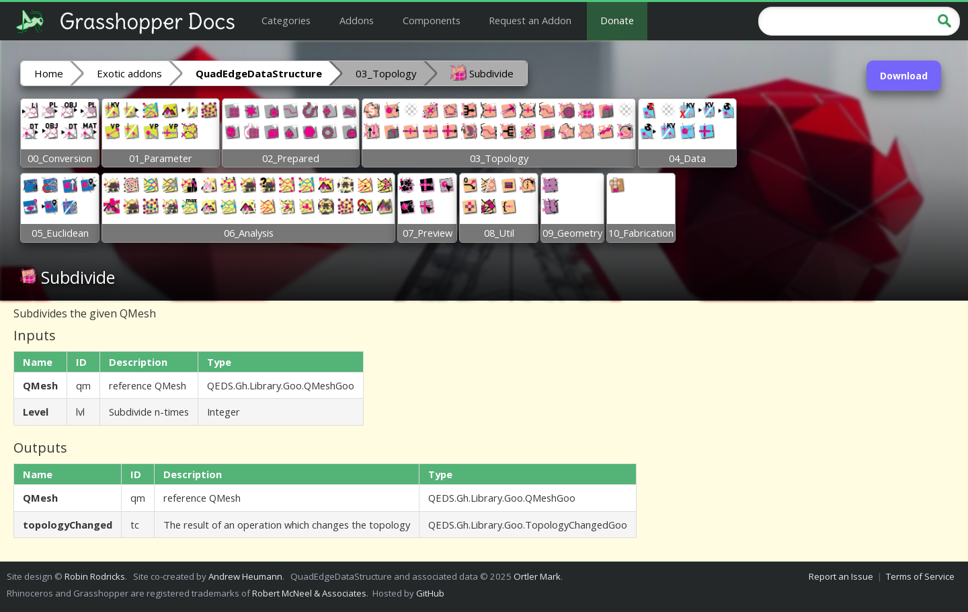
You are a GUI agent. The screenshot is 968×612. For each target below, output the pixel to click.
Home (48, 73)
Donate (617, 20)
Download (904, 75)
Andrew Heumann (245, 576)
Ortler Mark (537, 576)
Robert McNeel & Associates (309, 593)
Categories (286, 20)
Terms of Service (920, 576)
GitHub (430, 593)
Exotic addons (129, 73)
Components (431, 20)
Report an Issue (841, 576)
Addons (356, 20)
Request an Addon (530, 20)
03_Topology (386, 73)
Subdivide (482, 73)
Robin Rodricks (95, 576)
